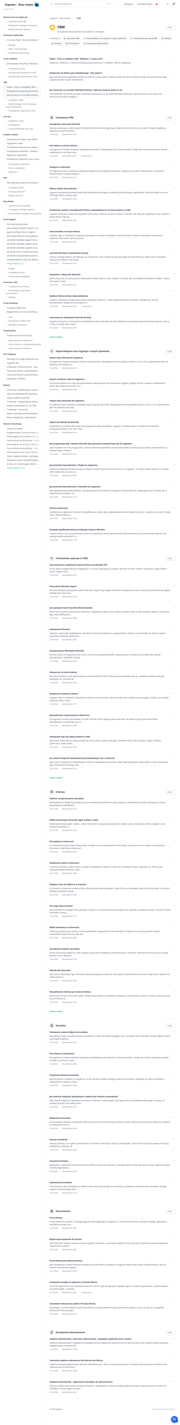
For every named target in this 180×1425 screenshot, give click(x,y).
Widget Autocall (14, 195)
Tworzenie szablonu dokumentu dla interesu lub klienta (76, 1360)
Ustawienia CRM (14, 100)
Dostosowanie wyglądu (18, 276)
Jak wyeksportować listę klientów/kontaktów (71, 607)
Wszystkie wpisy (145, 4)
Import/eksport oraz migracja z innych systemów (21, 105)
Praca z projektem (15, 168)
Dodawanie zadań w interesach (64, 863)
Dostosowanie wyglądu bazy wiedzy (23, 213)
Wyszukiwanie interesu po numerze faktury (70, 991)
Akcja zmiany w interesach (19, 340)
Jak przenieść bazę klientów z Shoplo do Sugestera (73, 465)
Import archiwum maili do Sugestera (67, 379)
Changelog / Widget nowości (20, 209)
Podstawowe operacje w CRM (20, 110)
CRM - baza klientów (16, 49)
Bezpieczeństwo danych (18, 29)
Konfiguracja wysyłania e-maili (21, 72)
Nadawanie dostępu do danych (21, 25)
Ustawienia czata (15, 120)
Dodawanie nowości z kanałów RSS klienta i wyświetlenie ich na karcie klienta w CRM (90, 210)
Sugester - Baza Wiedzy (60, 18)
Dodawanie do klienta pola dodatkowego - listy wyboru (76, 73)
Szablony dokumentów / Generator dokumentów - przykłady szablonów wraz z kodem (90, 1339)
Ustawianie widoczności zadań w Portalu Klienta (72, 1303)
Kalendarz (12, 172)
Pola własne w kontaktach (62, 1053)
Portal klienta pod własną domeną (66, 1260)
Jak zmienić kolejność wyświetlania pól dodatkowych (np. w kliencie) (82, 758)
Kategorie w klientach (60, 167)
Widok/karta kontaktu (60, 1118)
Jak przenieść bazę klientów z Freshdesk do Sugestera (75, 486)
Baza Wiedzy (8, 201)
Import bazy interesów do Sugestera (67, 400)
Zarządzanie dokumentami (96, 43)
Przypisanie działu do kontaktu (64, 1075)
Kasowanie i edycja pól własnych (65, 274)
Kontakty (56, 43)
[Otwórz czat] (174, 1419)
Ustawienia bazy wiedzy (18, 205)
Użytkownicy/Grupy (16, 21)
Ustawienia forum (15, 272)
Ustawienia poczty (15, 68)
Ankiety (10, 297)
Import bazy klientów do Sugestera (66, 357)
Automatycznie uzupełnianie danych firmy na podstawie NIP (78, 564)
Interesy (166, 38)
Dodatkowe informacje (17, 53)
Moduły (10, 45)
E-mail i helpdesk (10, 59)
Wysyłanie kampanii (16, 324)
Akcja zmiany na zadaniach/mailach (23, 344)
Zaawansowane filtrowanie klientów (67, 650)
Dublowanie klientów (60, 629)
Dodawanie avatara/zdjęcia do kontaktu (69, 1032)
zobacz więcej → (57, 337)
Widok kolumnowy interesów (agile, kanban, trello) (74, 820)
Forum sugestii (9, 219)
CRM (5, 82)
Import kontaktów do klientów (64, 422)
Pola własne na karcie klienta (63, 145)
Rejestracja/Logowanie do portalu (66, 1239)
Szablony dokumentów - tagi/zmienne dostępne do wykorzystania (81, 1381)
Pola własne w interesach (62, 841)
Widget (10, 268)
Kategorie (128, 4)
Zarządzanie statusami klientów (65, 124)
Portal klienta (72, 43)
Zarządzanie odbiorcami (18, 320)
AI (170, 27)
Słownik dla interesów (60, 970)
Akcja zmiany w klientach (18, 348)
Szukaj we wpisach (81, 4)
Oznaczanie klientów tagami (63, 586)
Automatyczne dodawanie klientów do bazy (70, 317)
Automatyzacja (9, 330)
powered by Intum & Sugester (164, 1409)
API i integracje (9, 354)
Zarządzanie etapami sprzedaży (65, 948)
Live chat (7, 116)
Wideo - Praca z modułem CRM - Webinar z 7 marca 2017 (76, 58)
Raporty (6, 385)
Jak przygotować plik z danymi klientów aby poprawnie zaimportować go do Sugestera (91, 443)
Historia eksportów (59, 508)
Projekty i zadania (10, 134)
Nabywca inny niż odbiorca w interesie (68, 884)
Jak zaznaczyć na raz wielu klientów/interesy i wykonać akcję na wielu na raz (86, 90)
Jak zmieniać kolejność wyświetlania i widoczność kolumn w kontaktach (84, 1096)
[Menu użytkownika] (174, 4)
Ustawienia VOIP (15, 187)
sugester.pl (8, 9)
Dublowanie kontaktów (61, 1182)
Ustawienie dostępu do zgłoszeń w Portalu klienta (73, 1282)
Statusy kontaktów (59, 1139)
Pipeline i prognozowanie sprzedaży (67, 798)
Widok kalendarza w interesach (64, 927)
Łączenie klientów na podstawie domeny (69, 253)
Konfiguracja (13, 124)
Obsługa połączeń (15, 191)
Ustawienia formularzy (17, 286)
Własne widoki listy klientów (63, 188)
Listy (9, 316)
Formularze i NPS (10, 282)
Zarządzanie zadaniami (18, 164)
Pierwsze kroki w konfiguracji (15, 17)
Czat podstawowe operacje (19, 128)
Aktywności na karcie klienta (63, 672)
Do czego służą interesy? (61, 906)
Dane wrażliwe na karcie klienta (65, 231)
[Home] (22, 4)
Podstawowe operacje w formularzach (18, 292)
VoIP (5, 178)
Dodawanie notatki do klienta (64, 693)
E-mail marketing (10, 303)
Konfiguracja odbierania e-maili (21, 76)
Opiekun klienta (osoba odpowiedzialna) (69, 296)
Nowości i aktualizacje (12, 424)
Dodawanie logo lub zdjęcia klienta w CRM (70, 736)
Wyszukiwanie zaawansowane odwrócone (69, 715)
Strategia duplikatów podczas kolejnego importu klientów (77, 529)
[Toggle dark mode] (167, 4)
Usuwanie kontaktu (59, 1161)
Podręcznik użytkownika (13, 35)
